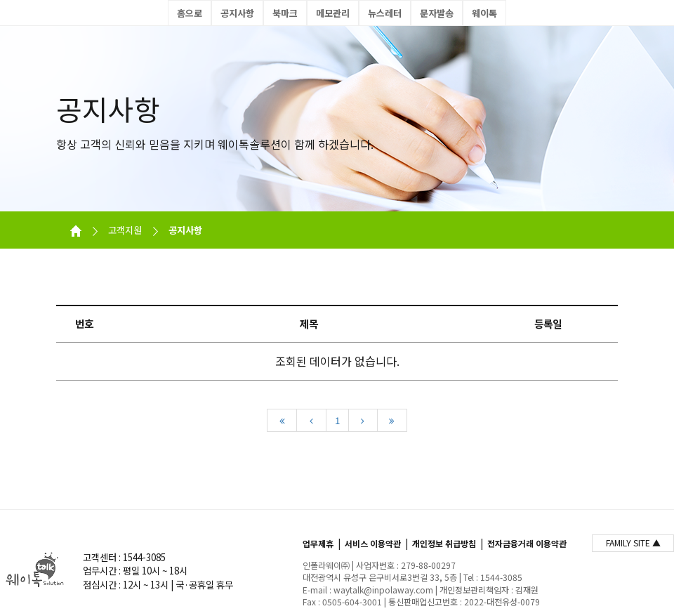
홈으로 (189, 13)
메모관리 (333, 13)
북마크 (285, 13)
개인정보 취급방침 (444, 543)
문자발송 (437, 13)
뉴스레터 (385, 13)
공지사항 (237, 13)
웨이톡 (484, 13)
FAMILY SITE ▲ (633, 542)
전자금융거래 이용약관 (527, 543)
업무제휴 (318, 543)
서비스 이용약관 (373, 543)
